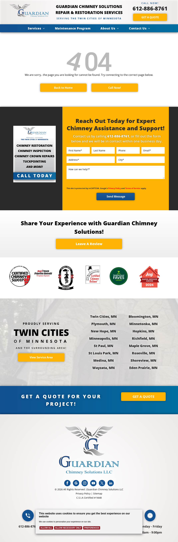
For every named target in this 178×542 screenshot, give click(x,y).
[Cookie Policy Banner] (89, 522)
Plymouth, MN (103, 324)
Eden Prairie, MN (143, 367)
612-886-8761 (150, 8)
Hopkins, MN (143, 331)
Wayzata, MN (103, 367)
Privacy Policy (114, 188)
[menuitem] (36, 28)
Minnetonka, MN (143, 324)
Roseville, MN (143, 353)
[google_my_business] (76, 483)
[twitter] (102, 483)
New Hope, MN (103, 331)
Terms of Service (132, 188)
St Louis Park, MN (103, 353)
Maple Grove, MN (143, 346)
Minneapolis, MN (103, 338)
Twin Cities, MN (103, 316)
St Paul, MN (103, 346)
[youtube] (93, 483)
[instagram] (85, 483)
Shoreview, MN (143, 360)
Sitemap (97, 493)
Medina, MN (103, 360)
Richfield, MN (143, 338)
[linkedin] (110, 483)
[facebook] (67, 483)
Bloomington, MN (143, 316)
